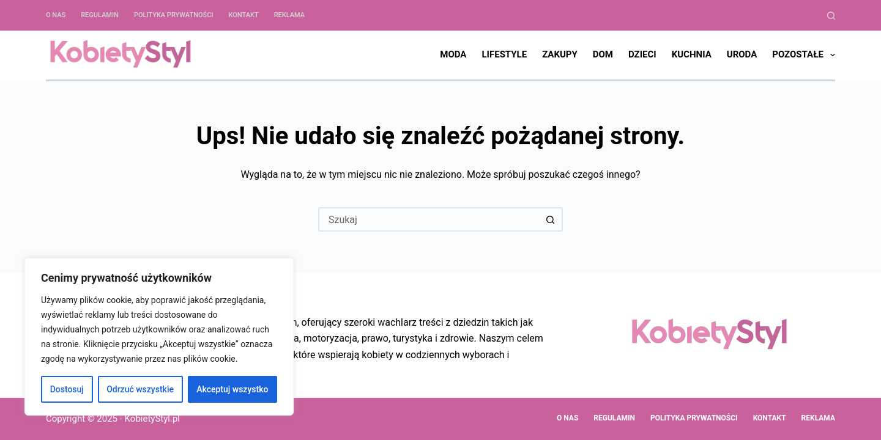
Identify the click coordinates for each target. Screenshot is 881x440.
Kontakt (243, 15)
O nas (55, 15)
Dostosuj (67, 389)
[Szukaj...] (428, 219)
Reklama (289, 15)
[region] (159, 337)
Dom (603, 54)
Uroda (742, 54)
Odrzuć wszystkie (140, 389)
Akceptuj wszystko (232, 389)
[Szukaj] (831, 16)
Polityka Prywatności (174, 15)
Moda (453, 54)
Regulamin (100, 15)
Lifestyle (504, 54)
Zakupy (560, 54)
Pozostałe (803, 55)
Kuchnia (692, 54)
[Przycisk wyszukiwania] (550, 219)
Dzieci (642, 54)
